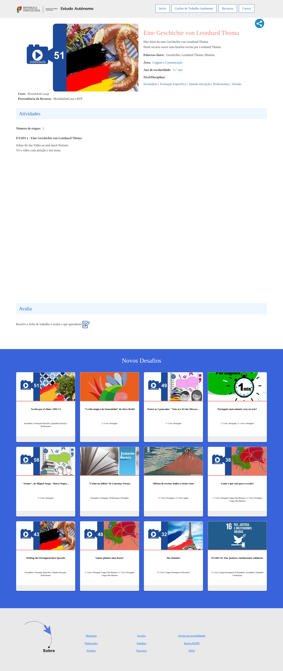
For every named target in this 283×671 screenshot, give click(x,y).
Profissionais (221, 84)
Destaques (91, 635)
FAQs (192, 650)
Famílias (141, 643)
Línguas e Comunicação (168, 62)
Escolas (141, 635)
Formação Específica (173, 84)
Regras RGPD (192, 643)
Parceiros (141, 650)
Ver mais (257, 598)
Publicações (91, 643)
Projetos (91, 650)
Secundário (150, 84)
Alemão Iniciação (199, 84)
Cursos (246, 8)
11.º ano (178, 70)
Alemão (236, 84)
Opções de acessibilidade (191, 635)
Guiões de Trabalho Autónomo (194, 8)
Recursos (227, 8)
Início (162, 8)
